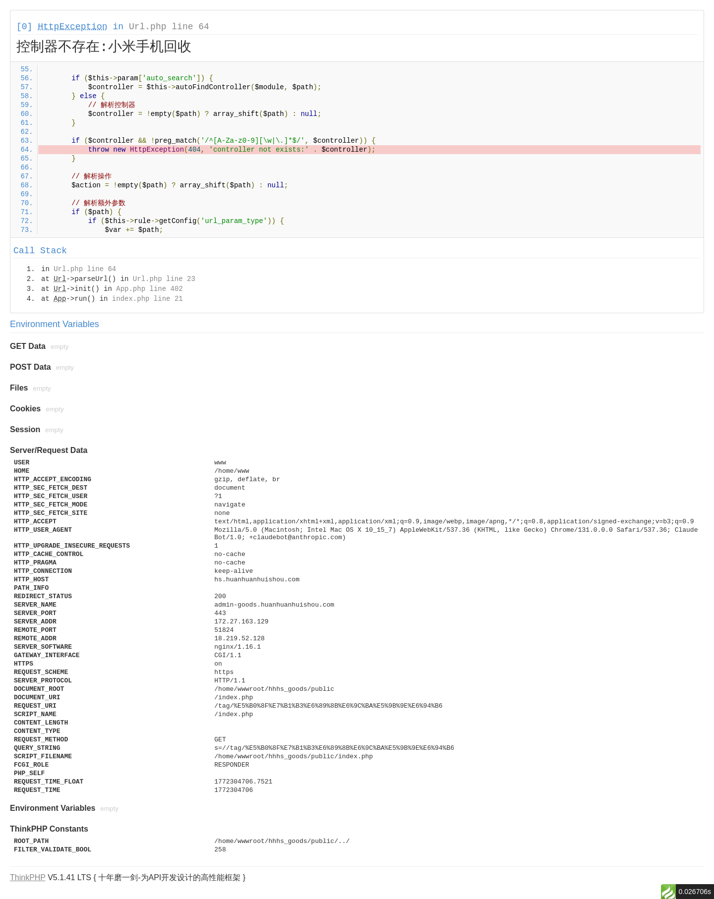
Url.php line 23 (164, 279)
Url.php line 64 (169, 27)
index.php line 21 (147, 299)
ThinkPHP (28, 877)
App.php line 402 (149, 289)
